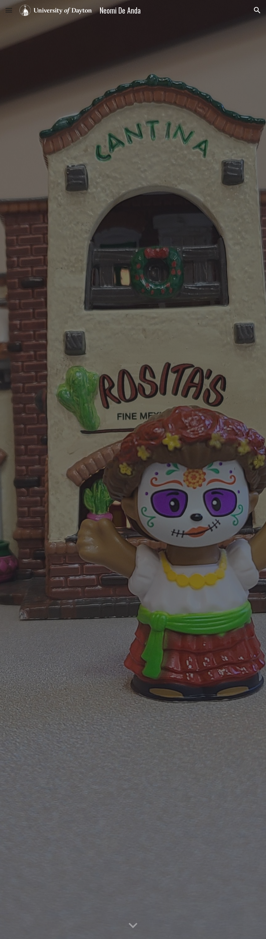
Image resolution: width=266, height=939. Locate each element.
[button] (9, 10)
